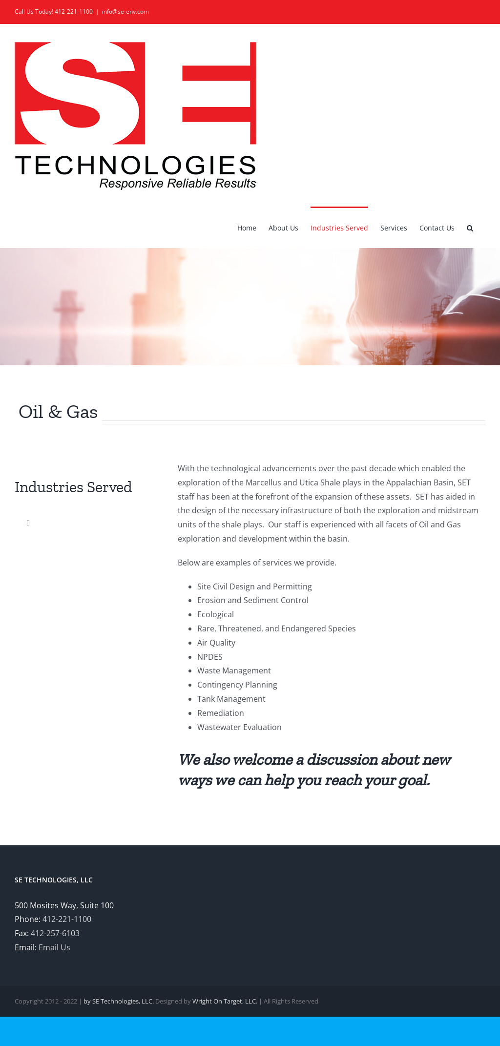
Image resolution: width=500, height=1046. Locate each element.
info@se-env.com (125, 11)
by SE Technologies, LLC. (118, 1001)
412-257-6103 (55, 933)
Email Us (54, 947)
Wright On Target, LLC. (224, 1001)
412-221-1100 (66, 919)
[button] (470, 227)
